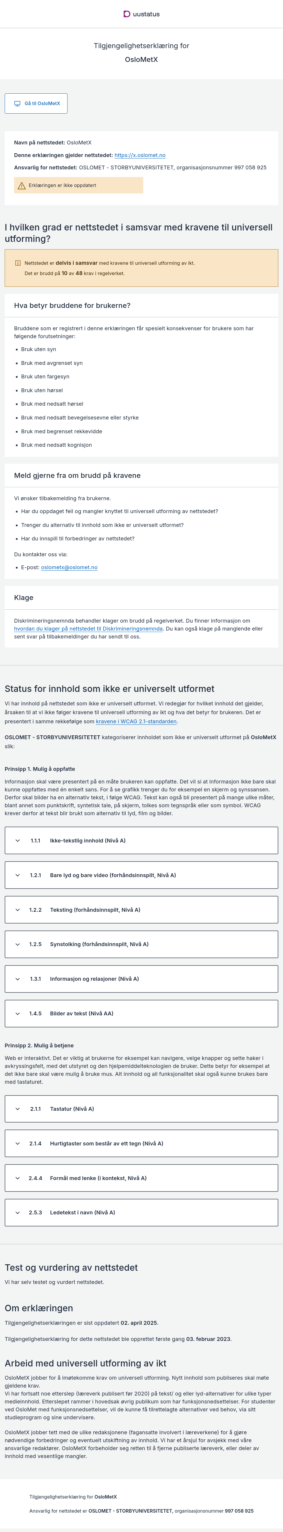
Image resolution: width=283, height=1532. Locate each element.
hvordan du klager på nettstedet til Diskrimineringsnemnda (88, 629)
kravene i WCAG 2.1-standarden (136, 721)
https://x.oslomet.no (140, 155)
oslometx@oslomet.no (69, 567)
